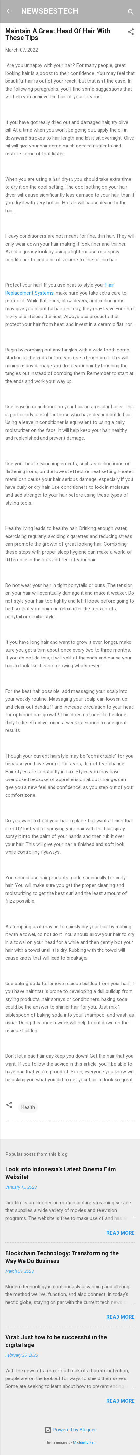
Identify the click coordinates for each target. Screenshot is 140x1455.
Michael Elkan (84, 1442)
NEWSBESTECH (50, 11)
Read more (120, 1233)
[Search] (131, 13)
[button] (131, 33)
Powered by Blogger (70, 1430)
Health (28, 1107)
